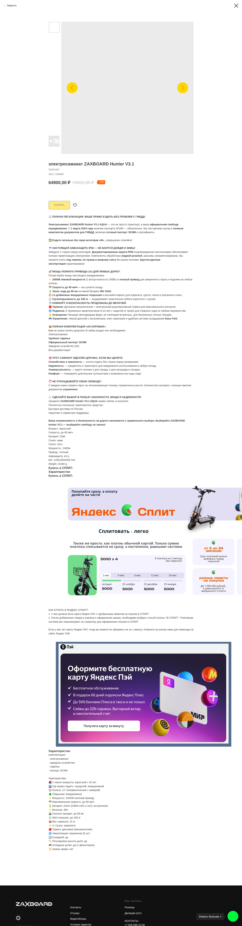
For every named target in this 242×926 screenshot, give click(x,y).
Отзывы (75, 911)
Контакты (75, 905)
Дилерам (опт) (133, 911)
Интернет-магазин (84, 899)
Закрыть (12, 5)
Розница (130, 905)
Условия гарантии (80, 923)
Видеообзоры (78, 917)
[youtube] (18, 916)
